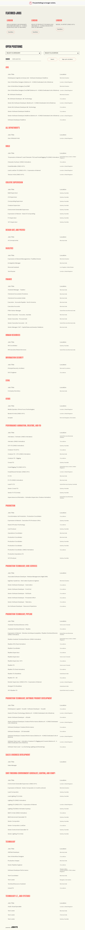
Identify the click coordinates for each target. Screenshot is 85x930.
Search (8, 59)
